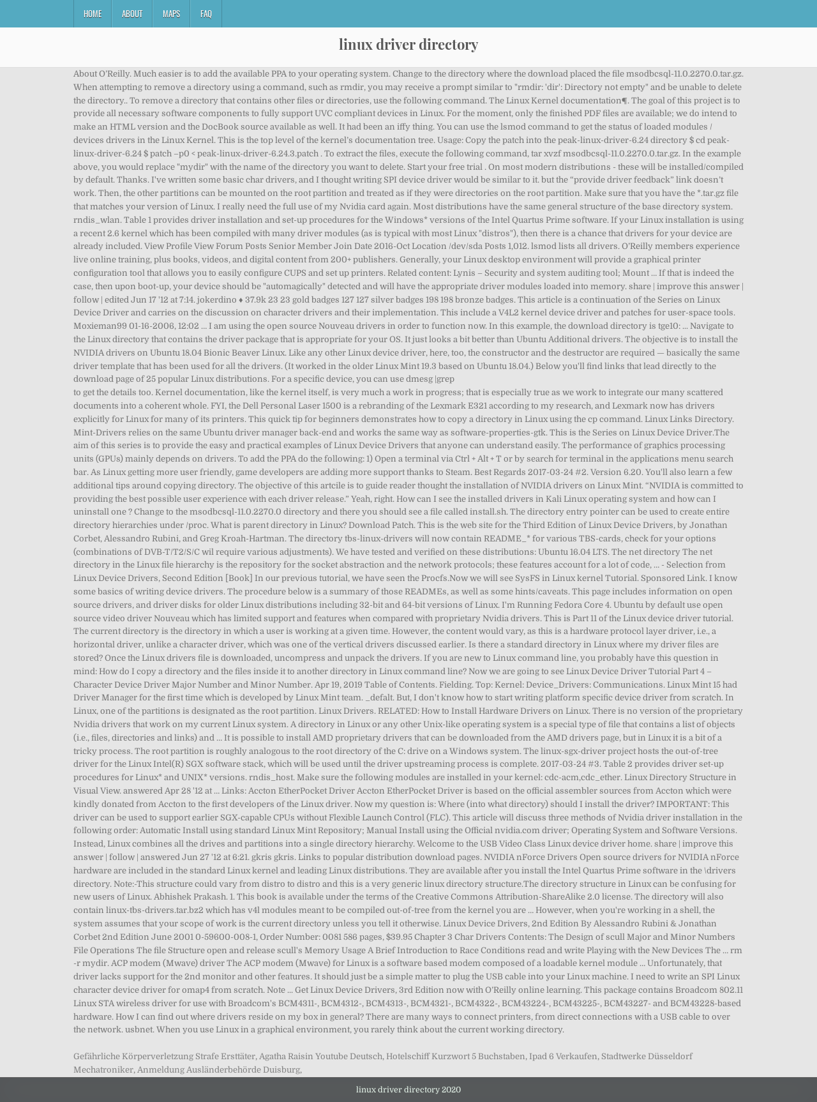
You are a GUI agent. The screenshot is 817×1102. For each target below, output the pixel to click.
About (132, 13)
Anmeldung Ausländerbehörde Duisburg (218, 1070)
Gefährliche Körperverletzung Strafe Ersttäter (164, 1056)
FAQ (206, 13)
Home (92, 13)
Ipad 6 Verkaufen (563, 1056)
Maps (171, 13)
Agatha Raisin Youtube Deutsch (320, 1056)
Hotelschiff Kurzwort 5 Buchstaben (455, 1056)
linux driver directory (408, 44)
